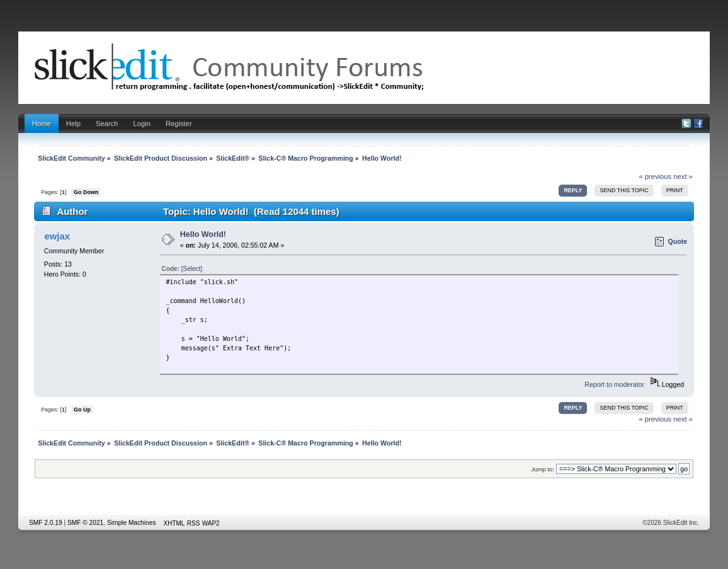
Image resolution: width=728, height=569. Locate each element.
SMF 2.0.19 (45, 522)
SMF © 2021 (85, 522)
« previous (655, 176)
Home (41, 123)
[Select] (191, 268)
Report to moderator (614, 384)
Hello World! (203, 234)
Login (141, 123)
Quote (677, 241)
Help (73, 123)
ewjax (57, 236)
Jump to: (542, 469)
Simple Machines (131, 522)
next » (683, 176)
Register (179, 123)
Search (107, 123)
